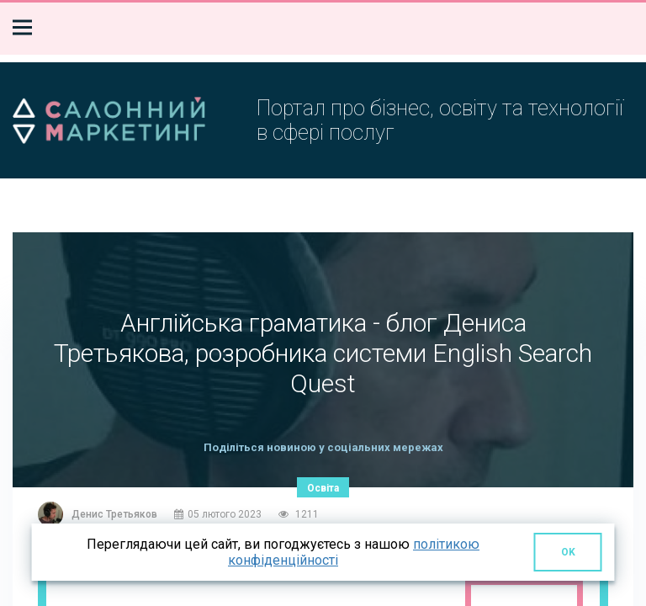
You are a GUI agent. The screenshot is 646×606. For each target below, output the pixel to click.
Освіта (323, 488)
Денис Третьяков (114, 514)
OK (568, 552)
